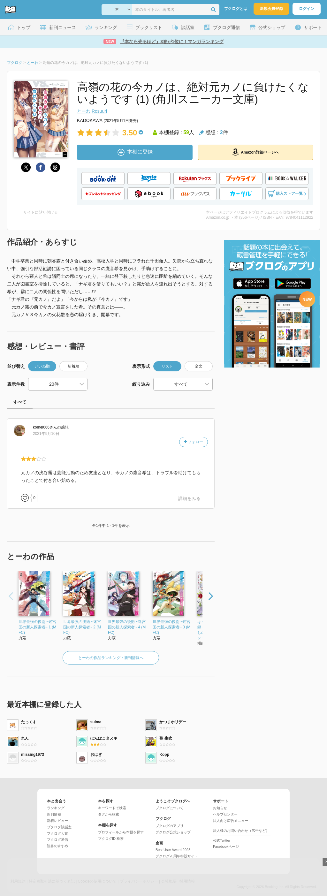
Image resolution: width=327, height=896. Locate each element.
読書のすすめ (57, 846)
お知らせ (220, 808)
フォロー (193, 442)
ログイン (306, 8)
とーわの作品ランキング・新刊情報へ (110, 658)
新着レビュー (57, 821)
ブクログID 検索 (111, 838)
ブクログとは (235, 8)
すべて (20, 402)
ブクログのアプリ (170, 826)
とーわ (83, 111)
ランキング (56, 808)
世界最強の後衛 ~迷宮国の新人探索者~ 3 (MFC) (171, 627)
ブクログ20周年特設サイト (177, 856)
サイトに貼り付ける (40, 212)
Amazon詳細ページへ (255, 152)
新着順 (73, 366)
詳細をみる (189, 498)
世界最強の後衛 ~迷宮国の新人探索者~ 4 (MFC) (127, 627)
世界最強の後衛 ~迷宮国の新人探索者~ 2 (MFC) (82, 627)
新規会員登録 (271, 8)
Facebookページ (226, 846)
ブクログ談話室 (59, 827)
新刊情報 (54, 814)
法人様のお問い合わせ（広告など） (241, 830)
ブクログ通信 (57, 839)
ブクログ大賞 (57, 833)
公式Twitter (221, 840)
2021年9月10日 (46, 433)
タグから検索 (108, 814)
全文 (198, 366)
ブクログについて (170, 808)
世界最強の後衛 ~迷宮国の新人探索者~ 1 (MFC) (37, 627)
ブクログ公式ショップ (173, 832)
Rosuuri (99, 111)
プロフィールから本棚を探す (121, 832)
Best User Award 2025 (173, 850)
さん (45, 427)
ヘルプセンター (225, 814)
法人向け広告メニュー (230, 821)
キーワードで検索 (112, 808)
